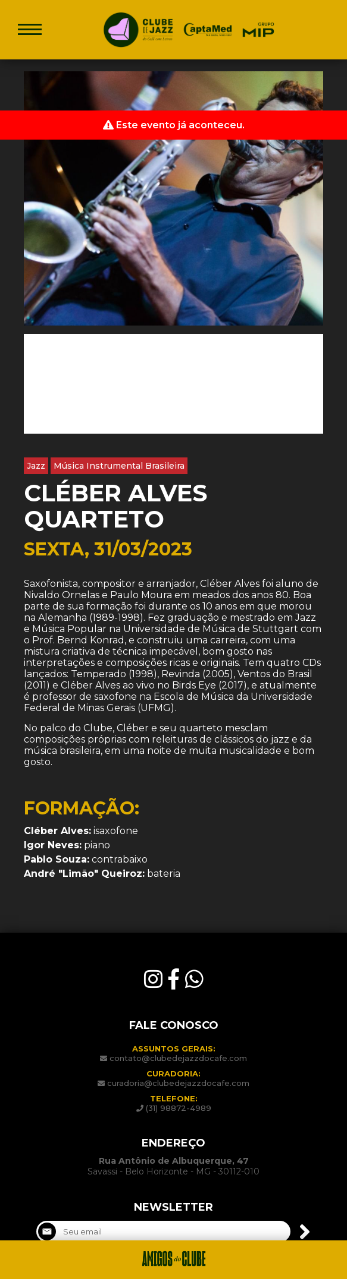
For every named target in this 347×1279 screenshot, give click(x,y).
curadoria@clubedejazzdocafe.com (178, 1083)
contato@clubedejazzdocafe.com (178, 1058)
